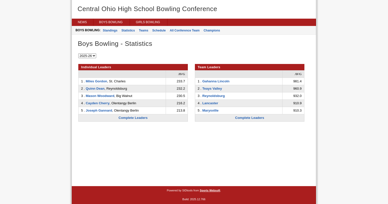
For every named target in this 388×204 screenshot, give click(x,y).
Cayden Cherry (98, 103)
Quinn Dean (95, 88)
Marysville (210, 110)
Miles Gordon (96, 81)
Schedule (159, 30)
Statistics (128, 30)
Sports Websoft (210, 190)
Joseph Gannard (99, 110)
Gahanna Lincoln (215, 81)
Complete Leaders (133, 118)
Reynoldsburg (213, 96)
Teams (143, 30)
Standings (110, 30)
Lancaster (210, 103)
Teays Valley (212, 88)
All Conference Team (184, 30)
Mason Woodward (100, 96)
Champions (212, 30)
